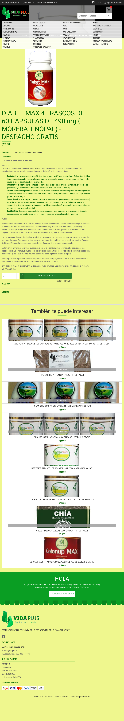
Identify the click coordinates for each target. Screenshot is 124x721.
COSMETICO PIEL (8, 29)
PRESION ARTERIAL (9, 41)
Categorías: (68, 110)
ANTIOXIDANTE (8, 23)
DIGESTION (6, 35)
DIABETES (66, 35)
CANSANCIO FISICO (39, 32)
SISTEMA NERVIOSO (69, 44)
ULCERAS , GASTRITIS (100, 44)
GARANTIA (68, 687)
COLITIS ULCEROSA (69, 32)
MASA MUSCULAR (69, 38)
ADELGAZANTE (38, 26)
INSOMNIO (96, 38)
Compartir (67, 290)
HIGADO (95, 35)
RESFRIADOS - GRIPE (70, 41)
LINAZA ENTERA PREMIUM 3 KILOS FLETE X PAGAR (62, 389)
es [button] (99, 3)
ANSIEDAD (6, 26)
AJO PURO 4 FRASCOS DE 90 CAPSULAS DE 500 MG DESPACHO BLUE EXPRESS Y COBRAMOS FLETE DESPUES (62, 350)
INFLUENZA (6, 38)
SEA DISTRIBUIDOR (71, 693)
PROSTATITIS (37, 41)
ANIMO (95, 23)
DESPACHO (68, 690)
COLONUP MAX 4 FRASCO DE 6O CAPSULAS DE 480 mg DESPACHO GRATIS (62, 623)
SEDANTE (6, 44)
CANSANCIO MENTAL (10, 32)
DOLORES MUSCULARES (41, 35)
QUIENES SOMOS (70, 696)
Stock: (66, 283)
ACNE (65, 26)
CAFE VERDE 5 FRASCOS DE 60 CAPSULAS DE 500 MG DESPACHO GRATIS (62, 506)
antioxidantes (98, 126)
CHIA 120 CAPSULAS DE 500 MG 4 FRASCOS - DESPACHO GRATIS (62, 467)
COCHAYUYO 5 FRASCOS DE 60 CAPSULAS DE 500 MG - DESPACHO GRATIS (62, 545)
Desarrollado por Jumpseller (80, 718)
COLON (65, 29)
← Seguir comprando (89, 280)
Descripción (68, 114)
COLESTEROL (97, 29)
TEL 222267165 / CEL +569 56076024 (46, 694)
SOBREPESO (37, 44)
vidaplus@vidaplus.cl (12, 3)
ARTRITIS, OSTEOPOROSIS (72, 23)
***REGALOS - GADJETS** (42, 47)
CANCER (36, 29)
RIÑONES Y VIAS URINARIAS (102, 41)
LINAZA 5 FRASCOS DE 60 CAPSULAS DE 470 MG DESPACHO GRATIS (62, 428)
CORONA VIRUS (98, 32)
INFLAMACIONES (38, 38)
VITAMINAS (6, 47)
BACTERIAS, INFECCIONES (102, 26)
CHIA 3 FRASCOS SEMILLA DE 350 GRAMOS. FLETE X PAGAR (62, 584)
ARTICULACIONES (39, 23)
